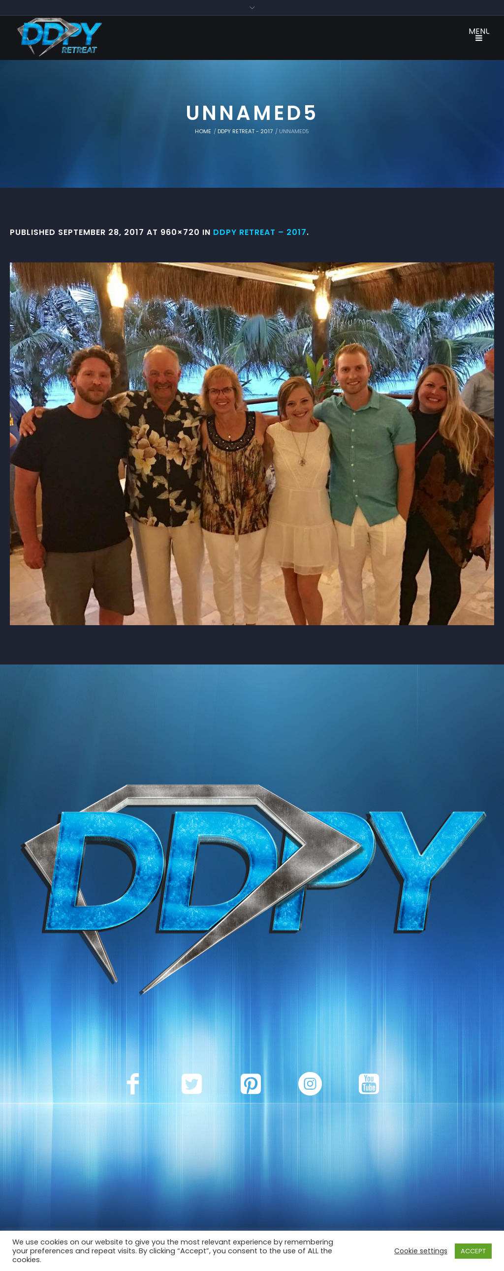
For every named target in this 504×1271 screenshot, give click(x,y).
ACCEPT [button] (473, 1251)
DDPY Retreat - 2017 (245, 131)
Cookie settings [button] (420, 1251)
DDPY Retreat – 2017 (260, 232)
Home (203, 131)
